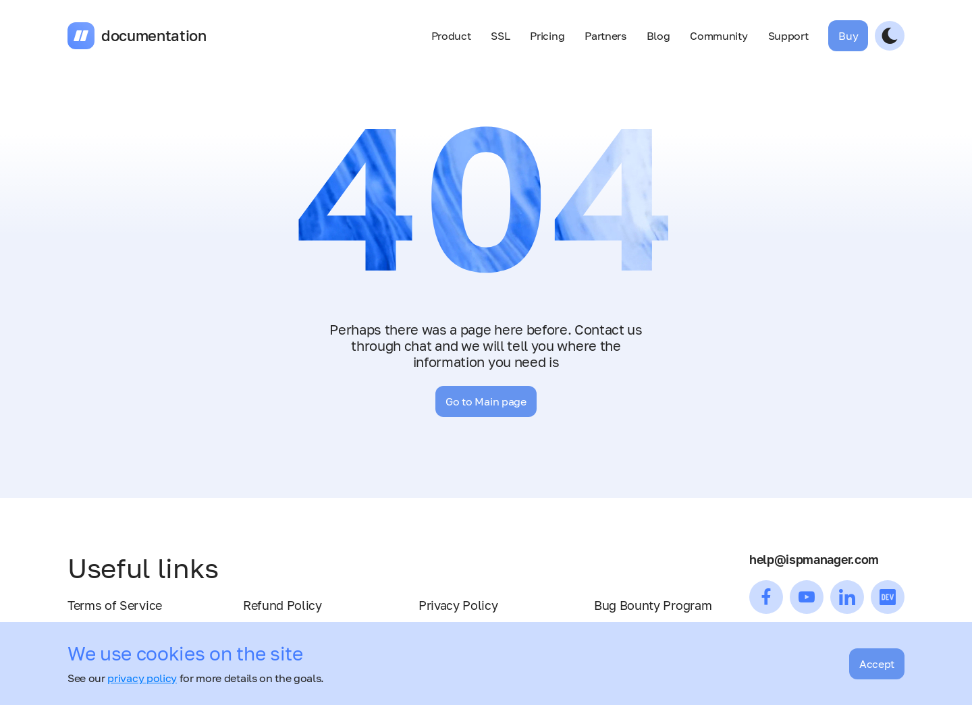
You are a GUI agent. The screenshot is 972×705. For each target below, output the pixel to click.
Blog (658, 36)
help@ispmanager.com (814, 559)
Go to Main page (486, 401)
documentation (154, 35)
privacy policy (142, 678)
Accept (876, 664)
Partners (605, 36)
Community (718, 36)
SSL (500, 36)
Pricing (547, 36)
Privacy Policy (458, 605)
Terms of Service (115, 605)
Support (788, 36)
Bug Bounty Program (652, 605)
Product (451, 36)
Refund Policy (282, 605)
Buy (848, 36)
